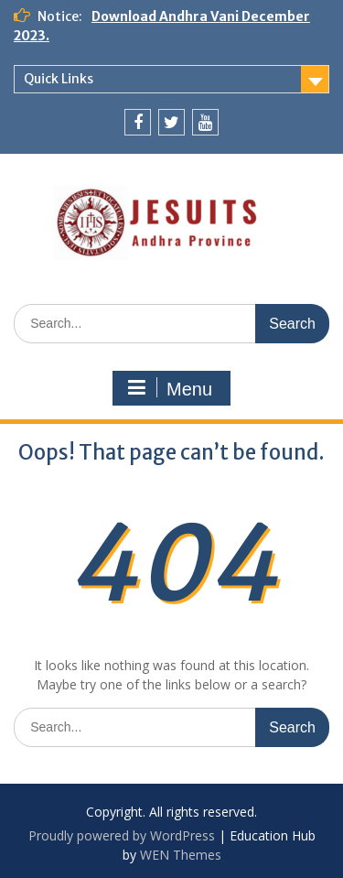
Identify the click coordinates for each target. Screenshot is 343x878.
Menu (169, 388)
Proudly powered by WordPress (121, 835)
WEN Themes (180, 854)
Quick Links (58, 78)
